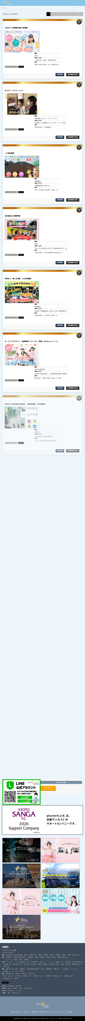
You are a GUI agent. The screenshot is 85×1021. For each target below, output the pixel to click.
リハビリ (4, 976)
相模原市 (15, 988)
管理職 (62, 964)
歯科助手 (17, 973)
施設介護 (8, 969)
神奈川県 (4, 988)
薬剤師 (69, 955)
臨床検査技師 (9, 955)
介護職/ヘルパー (59, 962)
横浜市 (10, 988)
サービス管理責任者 (32, 962)
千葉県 (3, 993)
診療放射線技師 (18, 955)
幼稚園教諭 (30, 957)
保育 (3, 957)
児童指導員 (9, 957)
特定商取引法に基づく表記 (46, 1012)
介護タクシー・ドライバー (46, 962)
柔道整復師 (48, 976)
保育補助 (26, 959)
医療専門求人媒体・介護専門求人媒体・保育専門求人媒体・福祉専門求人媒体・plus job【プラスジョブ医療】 (38, 1018)
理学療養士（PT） (58, 976)
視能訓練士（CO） (69, 976)
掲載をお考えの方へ (16, 1012)
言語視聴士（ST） (8, 978)
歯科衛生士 (32, 973)
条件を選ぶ (48, 788)
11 (77, 14)
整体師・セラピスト (39, 976)
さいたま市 (18, 990)
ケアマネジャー (10, 962)
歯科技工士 (24, 973)
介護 (3, 962)
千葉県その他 (15, 993)
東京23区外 (18, 986)
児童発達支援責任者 (77, 962)
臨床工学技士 (75, 955)
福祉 (3, 969)
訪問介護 (68, 964)
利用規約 (70, 1012)
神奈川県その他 (28, 988)
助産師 (25, 955)
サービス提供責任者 (20, 962)
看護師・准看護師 (43, 955)
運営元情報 (35, 1012)
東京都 (3, 986)
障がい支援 (6, 966)
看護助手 (51, 955)
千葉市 (8, 993)
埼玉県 (3, 990)
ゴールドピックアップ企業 (9, 950)
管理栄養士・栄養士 (60, 955)
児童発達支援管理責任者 (19, 957)
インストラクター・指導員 (10, 959)
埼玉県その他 (10, 990)
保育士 (20, 959)
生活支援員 (26, 964)
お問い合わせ (26, 1012)
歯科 (3, 973)
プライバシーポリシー (60, 1012)
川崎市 (21, 988)
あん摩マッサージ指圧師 (14, 976)
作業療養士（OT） (27, 976)
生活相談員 (33, 964)
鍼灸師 (16, 978)
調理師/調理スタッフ (77, 964)
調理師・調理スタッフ (63, 957)
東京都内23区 (10, 986)
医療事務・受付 (33, 955)
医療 (3, 955)
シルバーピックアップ (8, 952)
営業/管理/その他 (17, 964)
